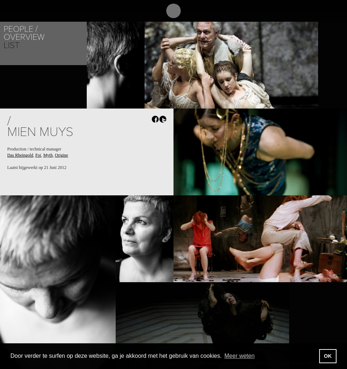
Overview (24, 37)
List (12, 45)
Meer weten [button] (239, 356)
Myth (48, 155)
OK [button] (328, 356)
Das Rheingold (20, 155)
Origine (61, 155)
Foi (38, 155)
